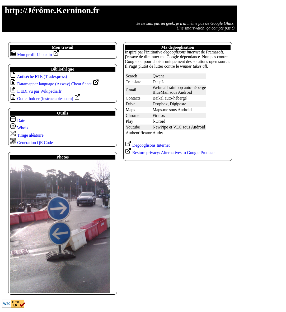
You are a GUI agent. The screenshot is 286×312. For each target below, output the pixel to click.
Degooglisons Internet (147, 145)
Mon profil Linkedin (38, 54)
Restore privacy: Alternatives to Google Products (170, 152)
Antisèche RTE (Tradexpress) (42, 76)
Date (17, 120)
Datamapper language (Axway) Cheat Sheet (58, 84)
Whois (19, 128)
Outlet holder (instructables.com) (49, 98)
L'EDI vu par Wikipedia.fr (39, 91)
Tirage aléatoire (27, 135)
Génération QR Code (31, 142)
